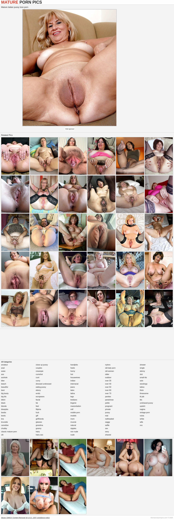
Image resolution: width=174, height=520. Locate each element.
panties (108, 397)
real (106, 416)
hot (71, 374)
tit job (142, 397)
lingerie (73, 403)
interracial (74, 384)
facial (38, 400)
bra (2, 419)
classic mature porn (9, 432)
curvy (38, 381)
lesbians (73, 400)
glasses (39, 422)
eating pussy (41, 387)
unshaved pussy (146, 403)
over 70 (108, 393)
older (107, 374)
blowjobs (4, 409)
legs (72, 397)
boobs (3, 412)
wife (141, 422)
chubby (4, 428)
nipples (73, 428)
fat (37, 403)
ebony (38, 390)
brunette (4, 422)
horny (72, 371)
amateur (4, 365)
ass (2, 374)
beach (3, 384)
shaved (108, 435)
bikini (3, 400)
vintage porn (145, 412)
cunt (37, 377)
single (142, 368)
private (108, 409)
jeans (72, 387)
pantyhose (109, 400)
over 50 (108, 387)
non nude (74, 432)
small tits (143, 377)
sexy (107, 432)
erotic (38, 393)
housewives (75, 377)
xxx (141, 425)
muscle (73, 422)
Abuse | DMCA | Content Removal (13, 518)
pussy (107, 412)
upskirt (142, 406)
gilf (37, 416)
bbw (2, 381)
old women (109, 371)
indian (72, 381)
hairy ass (39, 435)
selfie (107, 425)
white (142, 419)
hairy (38, 432)
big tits (3, 397)
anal (3, 368)
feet (37, 406)
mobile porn (75, 412)
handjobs (74, 365)
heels (72, 368)
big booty (5, 393)
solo (141, 381)
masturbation (75, 406)
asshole (4, 377)
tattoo (142, 387)
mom (72, 419)
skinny (142, 371)
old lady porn (110, 368)
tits (141, 400)
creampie (39, 371)
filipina (38, 409)
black (3, 403)
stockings (143, 384)
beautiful (4, 387)
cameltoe (5, 425)
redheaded (109, 419)
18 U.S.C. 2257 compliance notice (38, 518)
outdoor (108, 377)
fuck (37, 412)
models (73, 416)
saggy (107, 422)
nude (72, 435)
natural (73, 425)
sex (106, 428)
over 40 (108, 384)
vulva (142, 416)
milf (71, 409)
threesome (144, 393)
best (3, 390)
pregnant (108, 406)
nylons (107, 365)
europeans (40, 397)
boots (3, 416)
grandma (39, 425)
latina (72, 393)
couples (39, 368)
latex (72, 390)
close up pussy (42, 365)
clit (2, 435)
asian (3, 371)
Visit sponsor (69, 129)
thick (142, 390)
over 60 (108, 390)
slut (141, 374)
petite (107, 403)
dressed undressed (43, 384)
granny (38, 428)
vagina (142, 409)
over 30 (108, 381)
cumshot (39, 374)
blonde (4, 406)
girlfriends (40, 419)
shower (143, 365)
